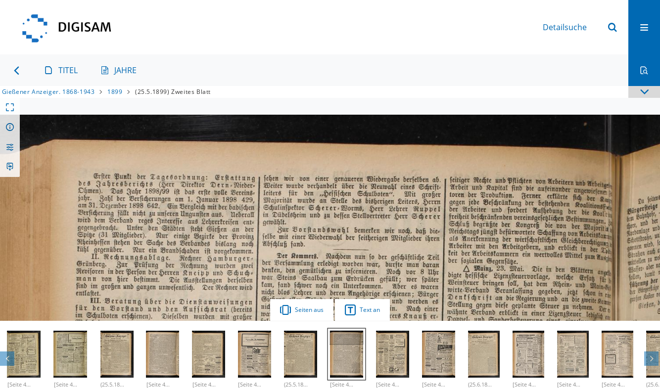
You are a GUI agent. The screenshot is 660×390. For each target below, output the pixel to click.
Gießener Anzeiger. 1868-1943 (48, 91)
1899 (114, 91)
